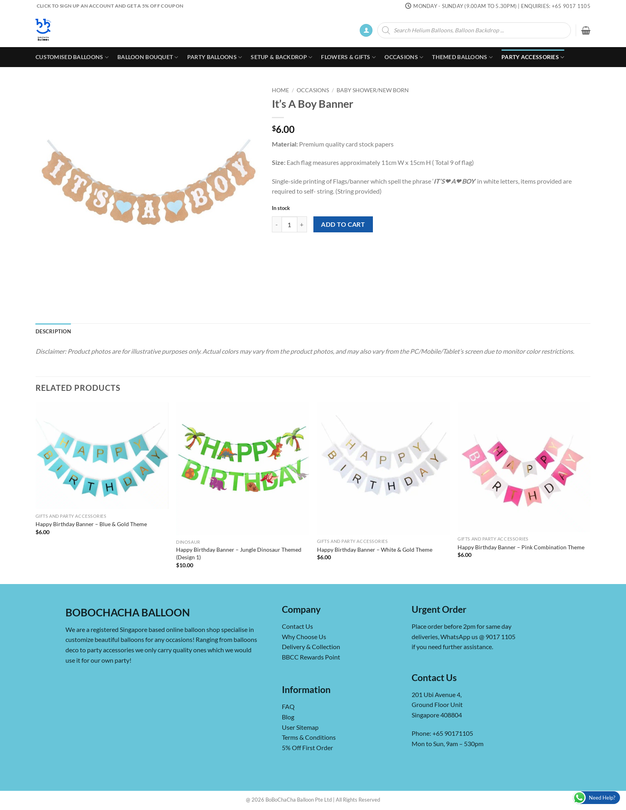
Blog (288, 717)
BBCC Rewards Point (311, 657)
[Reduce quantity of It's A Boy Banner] (276, 224)
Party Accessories (532, 57)
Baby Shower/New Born (373, 90)
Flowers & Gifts (348, 57)
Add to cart (343, 224)
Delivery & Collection (311, 646)
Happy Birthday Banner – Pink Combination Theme (521, 547)
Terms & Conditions (309, 737)
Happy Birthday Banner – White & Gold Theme (374, 549)
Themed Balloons (462, 57)
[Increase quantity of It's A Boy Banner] (302, 224)
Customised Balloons (72, 57)
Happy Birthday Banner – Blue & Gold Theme (91, 524)
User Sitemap (300, 727)
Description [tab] (53, 331)
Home (280, 90)
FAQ (288, 706)
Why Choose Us (304, 636)
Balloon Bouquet (147, 57)
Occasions (403, 57)
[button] (366, 30)
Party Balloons (214, 57)
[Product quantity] (289, 224)
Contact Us (297, 626)
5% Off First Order (307, 747)
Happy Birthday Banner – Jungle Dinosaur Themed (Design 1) (238, 553)
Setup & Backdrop (281, 57)
